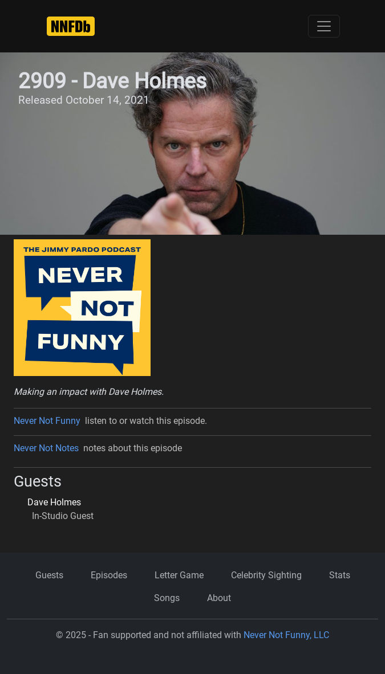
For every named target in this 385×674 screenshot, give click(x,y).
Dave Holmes (54, 502)
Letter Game (179, 575)
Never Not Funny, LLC (286, 635)
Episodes (109, 575)
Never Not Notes (46, 448)
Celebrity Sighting (266, 575)
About (219, 598)
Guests (49, 575)
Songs (167, 598)
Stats (339, 575)
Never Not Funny (47, 420)
